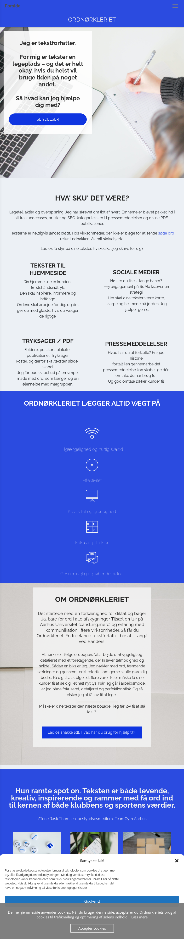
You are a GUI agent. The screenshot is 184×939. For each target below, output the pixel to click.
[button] (176, 860)
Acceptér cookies (92, 928)
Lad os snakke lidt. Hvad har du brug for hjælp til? (92, 732)
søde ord (166, 233)
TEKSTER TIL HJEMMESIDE (47, 269)
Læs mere (139, 917)
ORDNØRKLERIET (92, 19)
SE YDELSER (48, 119)
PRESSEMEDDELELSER (136, 343)
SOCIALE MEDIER (136, 272)
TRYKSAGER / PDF (48, 340)
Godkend (92, 901)
